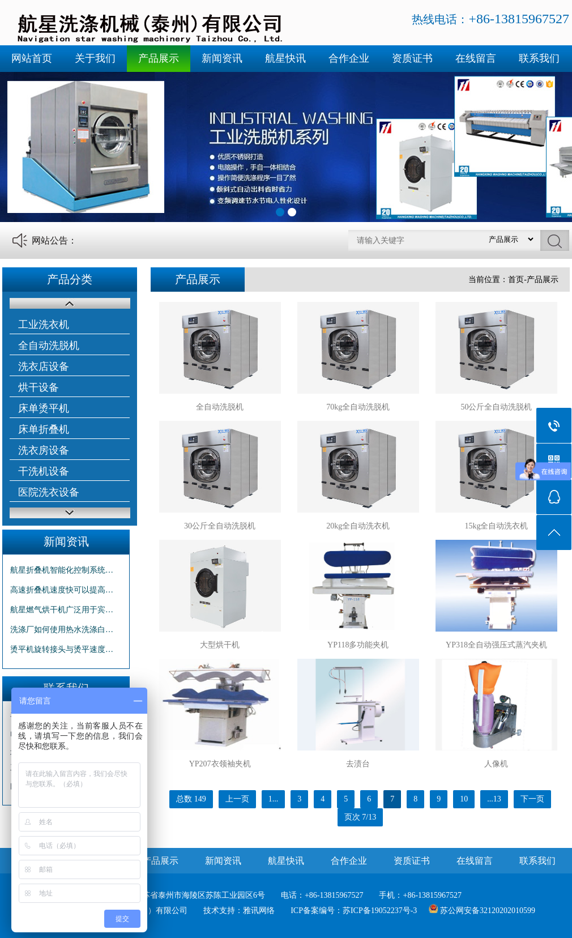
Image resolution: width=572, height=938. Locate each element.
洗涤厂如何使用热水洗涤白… (61, 629)
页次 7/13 (360, 817)
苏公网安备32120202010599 (487, 910)
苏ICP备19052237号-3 (380, 910)
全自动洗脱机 (48, 345)
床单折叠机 (43, 429)
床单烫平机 (43, 408)
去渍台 (358, 764)
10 (464, 799)
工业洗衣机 (43, 324)
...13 (494, 799)
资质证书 (412, 58)
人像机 (496, 764)
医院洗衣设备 (48, 492)
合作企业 (348, 58)
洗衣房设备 (43, 450)
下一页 (532, 799)
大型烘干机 (220, 645)
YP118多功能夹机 (358, 645)
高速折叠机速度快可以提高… (61, 590)
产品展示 (158, 58)
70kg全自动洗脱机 (358, 407)
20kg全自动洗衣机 (358, 526)
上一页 (237, 799)
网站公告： (54, 240)
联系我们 (539, 58)
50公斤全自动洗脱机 (496, 407)
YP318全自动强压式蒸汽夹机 (496, 645)
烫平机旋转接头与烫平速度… (61, 649)
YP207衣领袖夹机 (220, 764)
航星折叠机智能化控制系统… (61, 570)
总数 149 (191, 799)
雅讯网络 (259, 910)
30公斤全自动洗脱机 (219, 526)
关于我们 (95, 58)
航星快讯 (285, 58)
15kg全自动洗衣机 (496, 526)
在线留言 (475, 58)
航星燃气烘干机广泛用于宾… (61, 610)
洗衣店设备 (43, 366)
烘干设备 (38, 387)
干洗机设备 (43, 471)
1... (273, 799)
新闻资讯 (222, 58)
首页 (516, 279)
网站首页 (31, 58)
